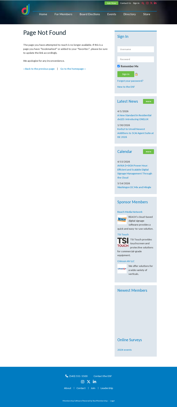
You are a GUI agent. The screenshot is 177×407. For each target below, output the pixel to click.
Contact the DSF (103, 376)
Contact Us (125, 3)
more (148, 101)
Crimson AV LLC (125, 261)
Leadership (107, 388)
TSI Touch (123, 234)
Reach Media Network (129, 212)
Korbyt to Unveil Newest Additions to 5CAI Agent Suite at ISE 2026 (135, 133)
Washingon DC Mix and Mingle (134, 187)
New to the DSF (126, 86)
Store (146, 14)
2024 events (124, 349)
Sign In (136, 3)
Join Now (111, 3)
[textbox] (143, 3)
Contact (81, 388)
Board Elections (90, 14)
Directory (130, 14)
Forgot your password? (130, 80)
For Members (63, 14)
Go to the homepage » (73, 68)
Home (43, 14)
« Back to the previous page (39, 68)
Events (111, 14)
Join (93, 388)
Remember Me (129, 66)
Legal (112, 401)
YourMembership (100, 401)
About (67, 388)
